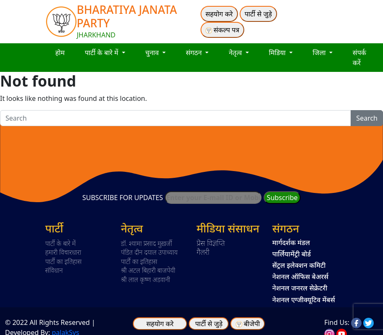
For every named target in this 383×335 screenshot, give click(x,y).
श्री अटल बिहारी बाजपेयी (148, 270)
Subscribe (282, 197)
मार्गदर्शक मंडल (291, 242)
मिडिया (278, 52)
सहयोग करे (219, 13)
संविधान (54, 270)
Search (367, 118)
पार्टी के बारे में (102, 52)
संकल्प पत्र (222, 29)
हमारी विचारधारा (63, 252)
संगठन (194, 52)
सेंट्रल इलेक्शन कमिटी (299, 265)
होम (60, 52)
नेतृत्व (236, 52)
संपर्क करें (359, 57)
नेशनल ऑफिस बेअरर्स (300, 276)
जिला (320, 52)
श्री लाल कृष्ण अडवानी (145, 279)
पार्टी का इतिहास (63, 261)
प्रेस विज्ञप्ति (211, 243)
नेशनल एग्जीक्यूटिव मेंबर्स (303, 299)
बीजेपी (252, 323)
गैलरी (203, 252)
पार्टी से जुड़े (258, 13)
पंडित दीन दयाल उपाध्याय (149, 252)
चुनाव (153, 52)
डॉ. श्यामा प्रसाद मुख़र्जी (146, 243)
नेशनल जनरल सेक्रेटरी (300, 288)
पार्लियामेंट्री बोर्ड (291, 254)
